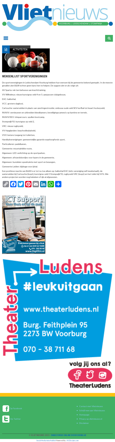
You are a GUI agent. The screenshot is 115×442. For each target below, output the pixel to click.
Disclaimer (84, 423)
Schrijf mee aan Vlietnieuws (92, 410)
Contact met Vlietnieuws (91, 406)
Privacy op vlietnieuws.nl (90, 419)
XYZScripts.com (73, 440)
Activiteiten (20, 49)
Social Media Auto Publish (46, 440)
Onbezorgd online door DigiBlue (68, 435)
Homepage (84, 414)
